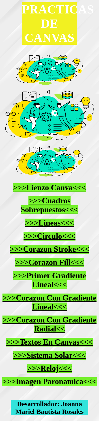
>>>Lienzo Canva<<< (49, 187)
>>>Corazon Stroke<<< (49, 249)
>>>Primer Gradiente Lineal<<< (49, 280)
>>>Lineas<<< (49, 223)
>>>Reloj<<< (49, 368)
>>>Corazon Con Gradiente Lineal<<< (49, 302)
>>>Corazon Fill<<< (49, 262)
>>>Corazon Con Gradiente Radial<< (49, 324)
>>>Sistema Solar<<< (49, 355)
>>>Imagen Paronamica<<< (49, 381)
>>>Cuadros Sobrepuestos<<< (49, 205)
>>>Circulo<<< (49, 236)
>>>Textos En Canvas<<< (49, 342)
